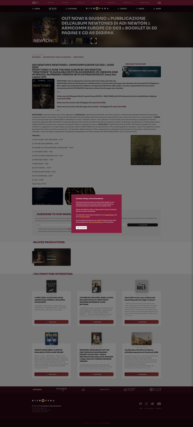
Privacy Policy (85, 217)
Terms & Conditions (96, 222)
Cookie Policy (109, 215)
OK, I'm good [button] (81, 228)
